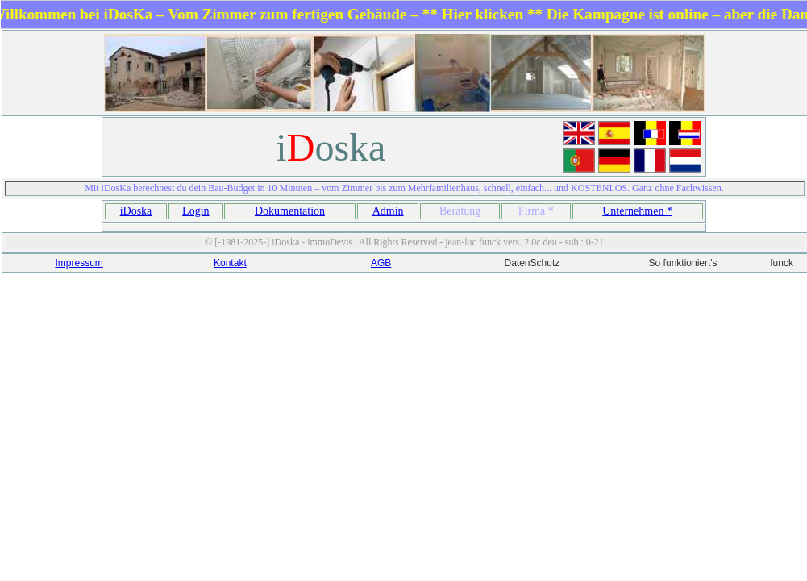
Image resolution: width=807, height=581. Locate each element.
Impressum (78, 263)
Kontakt (230, 263)
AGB (381, 263)
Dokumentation (290, 211)
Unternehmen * (637, 211)
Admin (388, 211)
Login (195, 211)
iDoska (136, 211)
